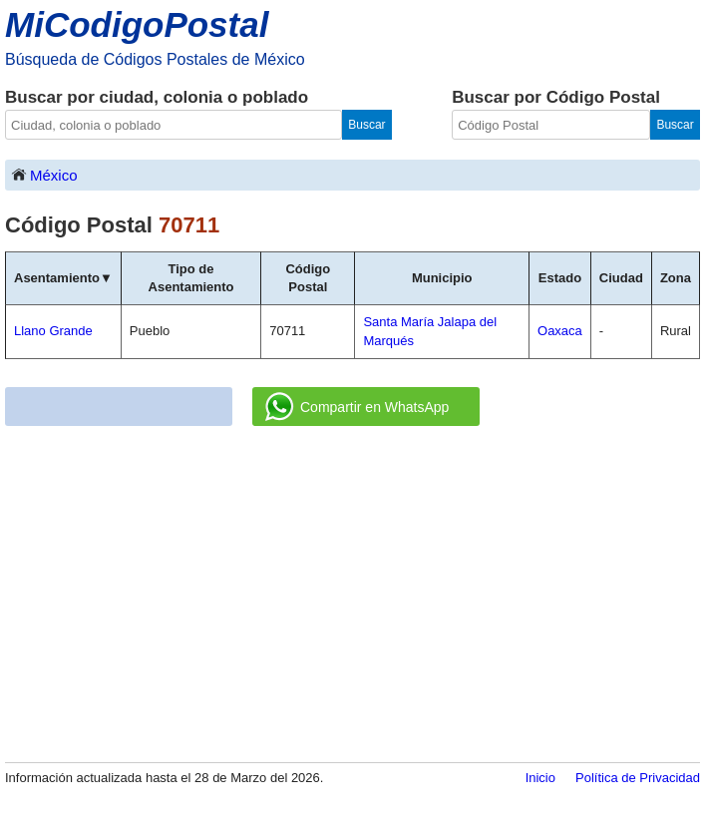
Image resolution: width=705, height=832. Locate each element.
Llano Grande (53, 330)
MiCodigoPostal (136, 24)
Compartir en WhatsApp (357, 407)
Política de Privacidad (637, 777)
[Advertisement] (352, 595)
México (44, 174)
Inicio (540, 777)
